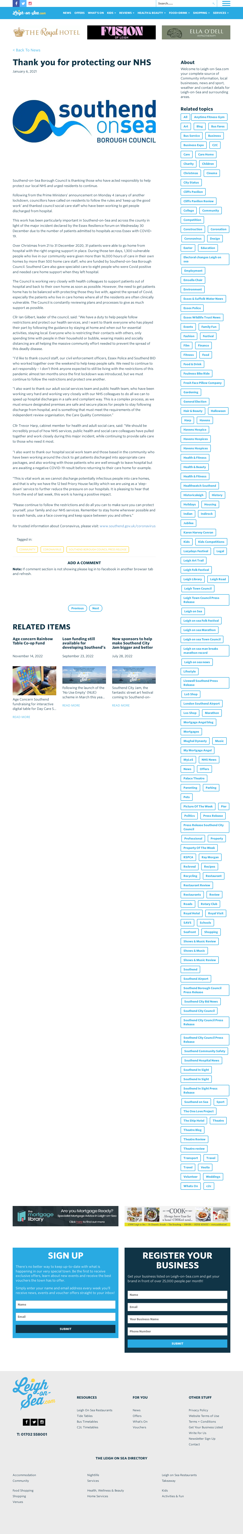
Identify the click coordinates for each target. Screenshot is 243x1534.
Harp (187, 420)
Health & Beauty (194, 467)
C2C (215, 145)
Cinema (212, 173)
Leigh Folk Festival (196, 569)
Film (186, 345)
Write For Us (197, 1433)
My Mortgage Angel (197, 750)
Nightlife (93, 1475)
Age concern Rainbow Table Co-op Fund (33, 641)
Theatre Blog (192, 1130)
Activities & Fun (173, 1496)
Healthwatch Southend (199, 485)
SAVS (187, 922)
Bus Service (191, 135)
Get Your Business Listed (206, 1427)
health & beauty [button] (152, 12)
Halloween (218, 411)
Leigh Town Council (198, 588)
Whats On (190, 1186)
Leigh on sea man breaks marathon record (200, 650)
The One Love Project (198, 1111)
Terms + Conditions (202, 1421)
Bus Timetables (87, 1421)
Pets (186, 797)
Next (95, 608)
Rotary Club (209, 904)
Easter (187, 248)
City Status (191, 182)
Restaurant (214, 876)
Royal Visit (215, 913)
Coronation (218, 229)
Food (205, 354)
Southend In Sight (196, 1069)
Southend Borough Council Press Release (98, 549)
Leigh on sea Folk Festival (201, 620)
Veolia (205, 1167)
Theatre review (194, 1148)
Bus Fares (218, 126)
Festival (208, 336)
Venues (18, 1502)
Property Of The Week (199, 848)
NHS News (209, 759)
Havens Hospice (194, 429)
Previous (77, 608)
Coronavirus (52, 549)
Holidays (189, 504)
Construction (192, 229)
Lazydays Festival (195, 551)
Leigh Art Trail (193, 560)
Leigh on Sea (193, 611)
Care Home (206, 154)
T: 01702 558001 (32, 1434)
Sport (220, 1102)
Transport (190, 1158)
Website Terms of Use (204, 1416)
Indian (187, 513)
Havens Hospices (195, 439)
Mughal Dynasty (195, 741)
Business (214, 135)
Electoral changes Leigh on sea (202, 259)
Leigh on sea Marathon (199, 630)
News (67, 12)
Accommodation (24, 1475)
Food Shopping (23, 1490)
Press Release (213, 815)
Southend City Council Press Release (203, 1022)
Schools (205, 922)
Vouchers (139, 1427)
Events (188, 326)
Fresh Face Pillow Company (202, 383)
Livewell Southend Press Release (200, 683)
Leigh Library (192, 579)
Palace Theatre (193, 778)
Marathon (212, 713)
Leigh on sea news (197, 662)
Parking (211, 787)
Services (93, 1480)
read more (21, 717)
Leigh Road (218, 579)
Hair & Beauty (192, 411)
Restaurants (192, 894)
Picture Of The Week (198, 806)
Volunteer (190, 1176)
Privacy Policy (198, 1410)
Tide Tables (85, 1416)
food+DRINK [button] (179, 12)
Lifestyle (189, 671)
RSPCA (188, 857)
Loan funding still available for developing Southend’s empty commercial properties (84, 647)
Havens (205, 420)
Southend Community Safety (204, 1051)
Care (186, 154)
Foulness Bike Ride (196, 373)
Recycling (190, 876)
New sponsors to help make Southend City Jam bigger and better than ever (132, 645)
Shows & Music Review (199, 941)
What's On (96, 12)
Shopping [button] (201, 12)
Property (217, 838)
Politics (189, 815)
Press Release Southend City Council (203, 827)
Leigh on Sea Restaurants (179, 1475)
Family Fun (208, 326)
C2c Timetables (87, 1427)
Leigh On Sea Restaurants (94, 1410)
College (188, 210)
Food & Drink (192, 364)
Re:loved (189, 866)
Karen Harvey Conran (198, 532)
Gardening (190, 392)
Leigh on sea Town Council (202, 639)
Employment (193, 270)
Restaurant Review (196, 885)
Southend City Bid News (201, 1001)
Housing (210, 504)
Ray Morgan (210, 857)
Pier (223, 806)
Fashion (188, 336)
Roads (187, 904)
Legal (220, 551)
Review (214, 894)
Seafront (189, 932)
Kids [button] (111, 12)
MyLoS (188, 759)
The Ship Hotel (193, 1120)
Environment (192, 289)
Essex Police (192, 308)
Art (185, 126)
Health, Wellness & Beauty (105, 1490)
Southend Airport (195, 978)
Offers (79, 12)
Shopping (211, 932)
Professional (193, 838)
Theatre (218, 1120)
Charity (188, 163)
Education (208, 248)
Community (27, 549)
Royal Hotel (191, 913)
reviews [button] (126, 12)
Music (219, 741)
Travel (210, 1158)
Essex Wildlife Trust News (202, 317)
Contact (194, 1444)
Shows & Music (194, 950)
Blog (200, 126)
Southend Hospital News (201, 1060)
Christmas (190, 173)
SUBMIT (66, 1329)
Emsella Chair (192, 280)
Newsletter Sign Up (202, 1438)
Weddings (213, 1176)
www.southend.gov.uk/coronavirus (128, 526)
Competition (192, 220)
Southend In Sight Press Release (200, 1090)
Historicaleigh (193, 495)
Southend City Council (199, 1011)
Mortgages (191, 731)
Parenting (190, 787)
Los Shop (190, 713)
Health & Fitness (195, 457)
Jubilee (188, 523)
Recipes (209, 866)
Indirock (207, 513)
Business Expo (193, 145)
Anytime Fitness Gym (209, 117)
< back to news (26, 50)
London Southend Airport (201, 703)
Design (215, 238)
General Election (195, 401)
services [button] (221, 12)
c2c (208, 1186)
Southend (190, 969)
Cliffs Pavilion (193, 191)
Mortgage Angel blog (198, 722)
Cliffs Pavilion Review (198, 201)
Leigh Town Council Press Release (201, 600)
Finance (203, 345)
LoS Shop (191, 694)
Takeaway (169, 1480)
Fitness (188, 354)
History (217, 495)
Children (208, 163)
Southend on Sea (196, 1102)
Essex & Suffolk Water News (203, 298)
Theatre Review (194, 1139)
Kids (186, 541)
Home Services (97, 1496)
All (185, 117)
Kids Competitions (211, 541)
